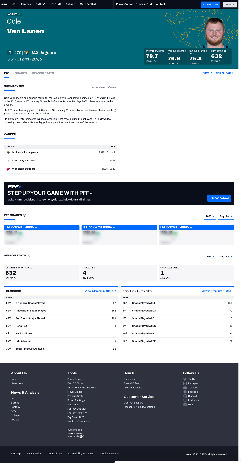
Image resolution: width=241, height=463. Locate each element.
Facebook (193, 392)
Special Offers (131, 383)
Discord (192, 396)
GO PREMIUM (210, 4)
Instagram (193, 383)
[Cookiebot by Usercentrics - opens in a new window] (22, 456)
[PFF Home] (4, 4)
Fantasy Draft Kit (76, 409)
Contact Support (133, 402)
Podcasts (193, 400)
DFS (13, 411)
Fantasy (15, 407)
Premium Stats (75, 396)
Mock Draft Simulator (79, 421)
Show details (52, 456)
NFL (13, 398)
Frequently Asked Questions (139, 407)
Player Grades (75, 392)
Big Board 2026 (75, 417)
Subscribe (129, 379)
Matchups (72, 404)
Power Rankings (76, 400)
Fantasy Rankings (77, 413)
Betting (15, 402)
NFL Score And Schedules (81, 387)
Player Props (74, 379)
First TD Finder (75, 383)
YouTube (193, 387)
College (15, 415)
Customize (212, 441)
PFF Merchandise (133, 387)
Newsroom (17, 383)
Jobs (14, 379)
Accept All (213, 431)
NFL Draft (16, 419)
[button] (219, 203)
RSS (190, 404)
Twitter (192, 379)
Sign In (229, 4)
